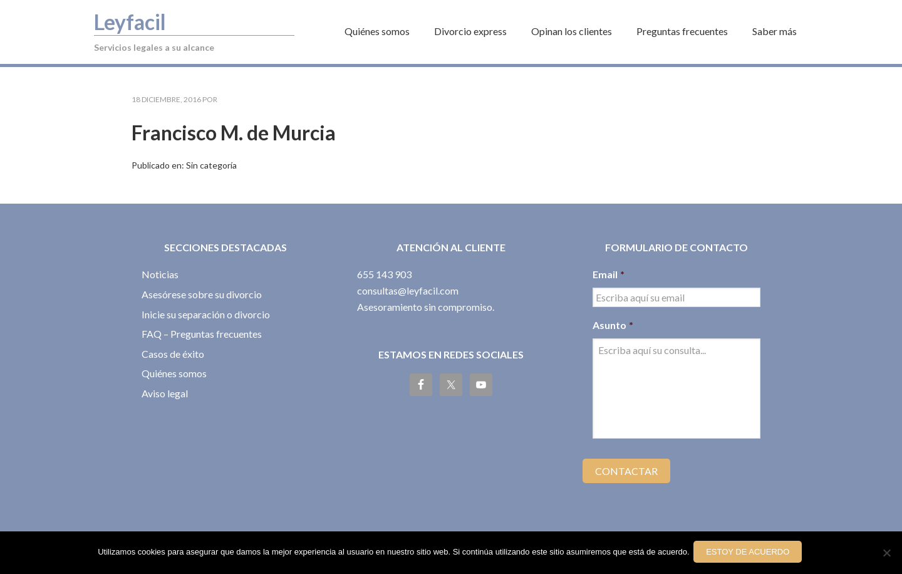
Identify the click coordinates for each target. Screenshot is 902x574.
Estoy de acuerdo (750, 553)
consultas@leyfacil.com (408, 290)
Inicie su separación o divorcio (206, 314)
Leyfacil (135, 20)
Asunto (613, 325)
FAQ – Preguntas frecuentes (202, 334)
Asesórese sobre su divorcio (202, 294)
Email (609, 274)
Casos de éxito (173, 354)
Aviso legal (165, 393)
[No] (886, 554)
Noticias (160, 274)
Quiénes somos (174, 373)
